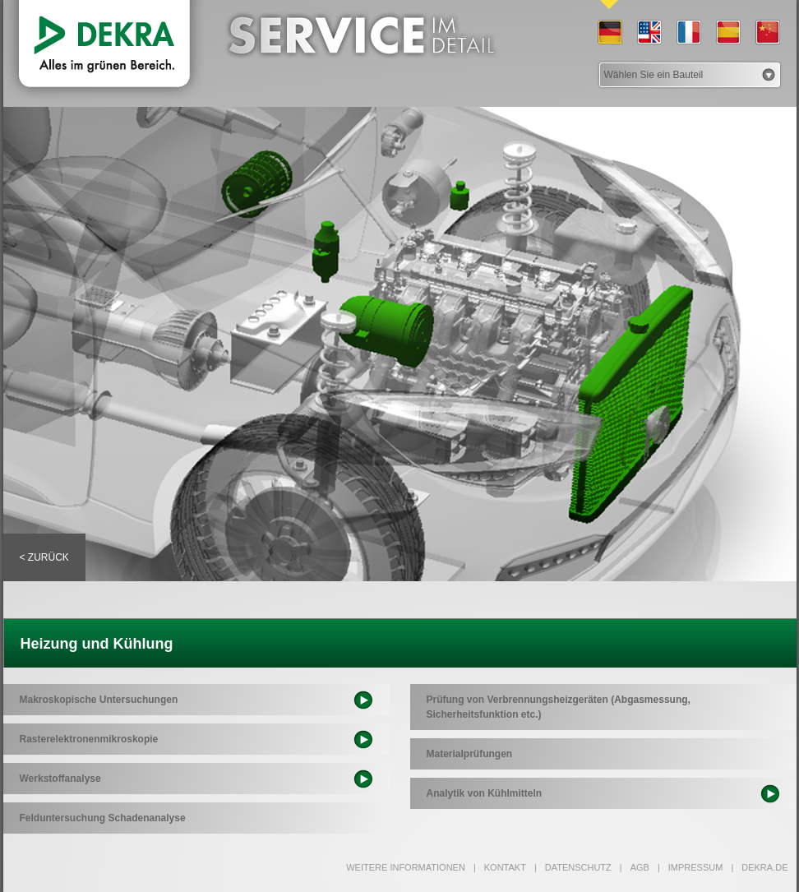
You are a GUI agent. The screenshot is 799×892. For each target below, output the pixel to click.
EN (648, 33)
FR (688, 33)
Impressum (690, 867)
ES (727, 33)
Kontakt (499, 867)
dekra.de (759, 867)
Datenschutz (573, 867)
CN (767, 33)
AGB (634, 867)
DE (609, 33)
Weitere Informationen (405, 867)
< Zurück (44, 557)
